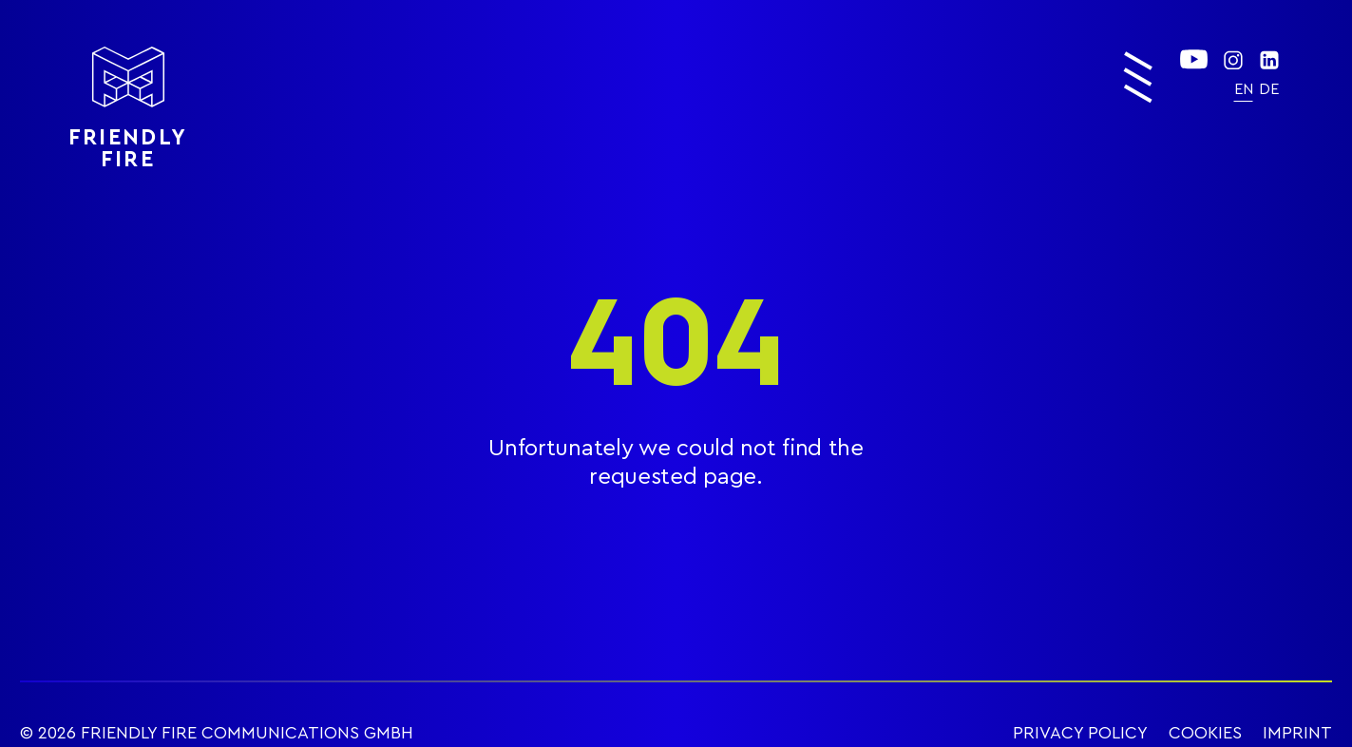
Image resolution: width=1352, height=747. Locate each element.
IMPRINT (1297, 732)
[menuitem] (1243, 89)
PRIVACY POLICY (1080, 732)
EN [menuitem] (1243, 89)
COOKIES (1205, 732)
